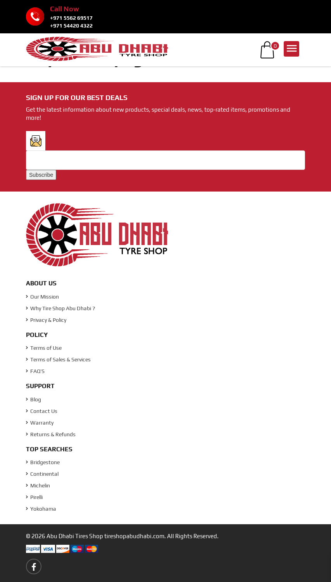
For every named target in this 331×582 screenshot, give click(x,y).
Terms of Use (44, 348)
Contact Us (41, 411)
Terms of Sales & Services (58, 359)
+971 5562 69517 (71, 18)
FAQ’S (35, 371)
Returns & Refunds (51, 434)
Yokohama (41, 509)
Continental (42, 474)
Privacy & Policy (46, 320)
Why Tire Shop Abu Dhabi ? (60, 308)
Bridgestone (43, 462)
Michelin (38, 485)
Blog (33, 399)
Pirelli (34, 497)
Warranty (39, 423)
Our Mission (42, 297)
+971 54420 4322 (71, 25)
